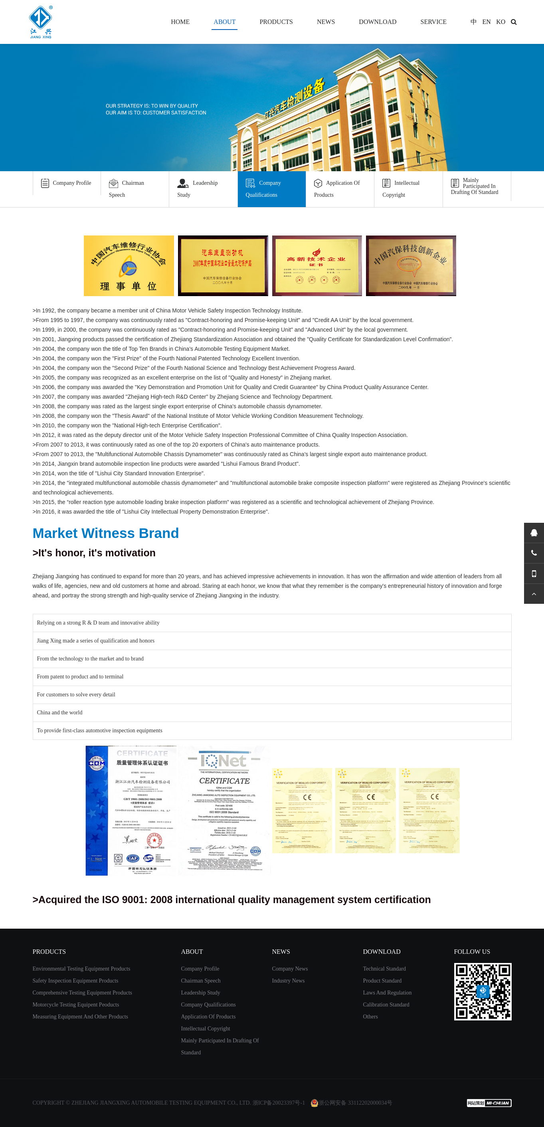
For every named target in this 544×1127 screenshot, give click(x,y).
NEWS (326, 21)
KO (500, 21)
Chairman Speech (126, 187)
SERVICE (434, 21)
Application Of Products (337, 187)
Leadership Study (197, 187)
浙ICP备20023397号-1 (279, 1103)
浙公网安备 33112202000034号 (351, 1103)
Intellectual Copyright (400, 187)
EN (486, 21)
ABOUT (224, 21)
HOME (180, 21)
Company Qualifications (263, 187)
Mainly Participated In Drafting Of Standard (475, 186)
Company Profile (66, 183)
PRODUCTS (276, 21)
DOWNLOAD (377, 21)
